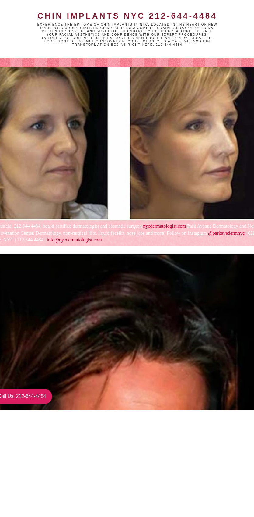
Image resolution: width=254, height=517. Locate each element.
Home (90, 486)
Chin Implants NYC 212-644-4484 (127, 15)
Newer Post (36, 486)
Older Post (142, 486)
